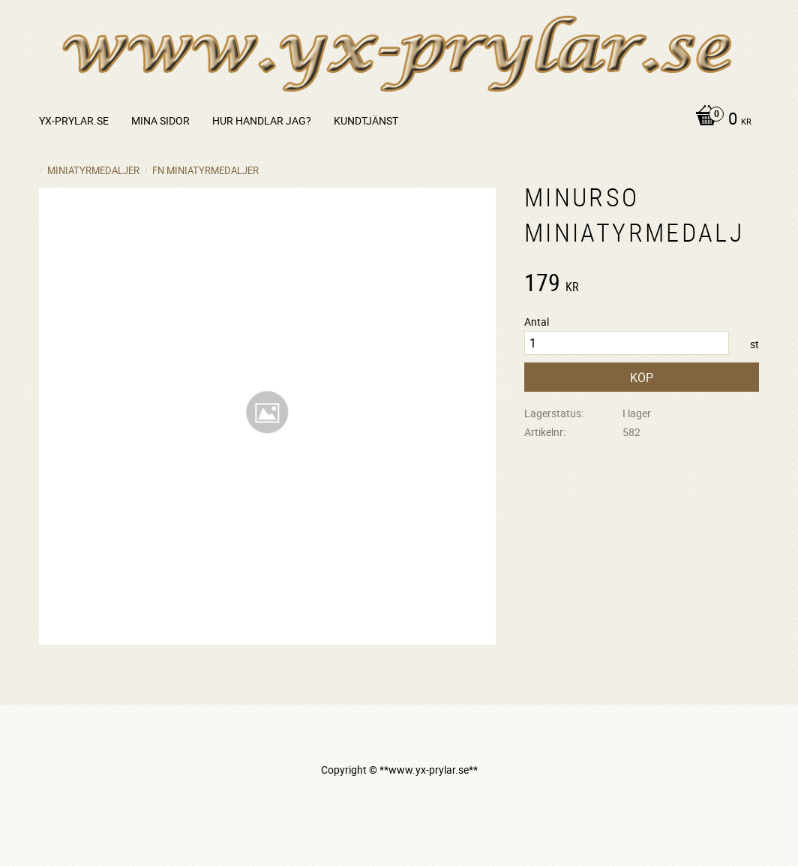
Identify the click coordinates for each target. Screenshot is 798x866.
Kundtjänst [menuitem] (366, 120)
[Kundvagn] (720, 120)
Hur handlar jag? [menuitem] (261, 120)
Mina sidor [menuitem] (160, 120)
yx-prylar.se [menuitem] (74, 120)
